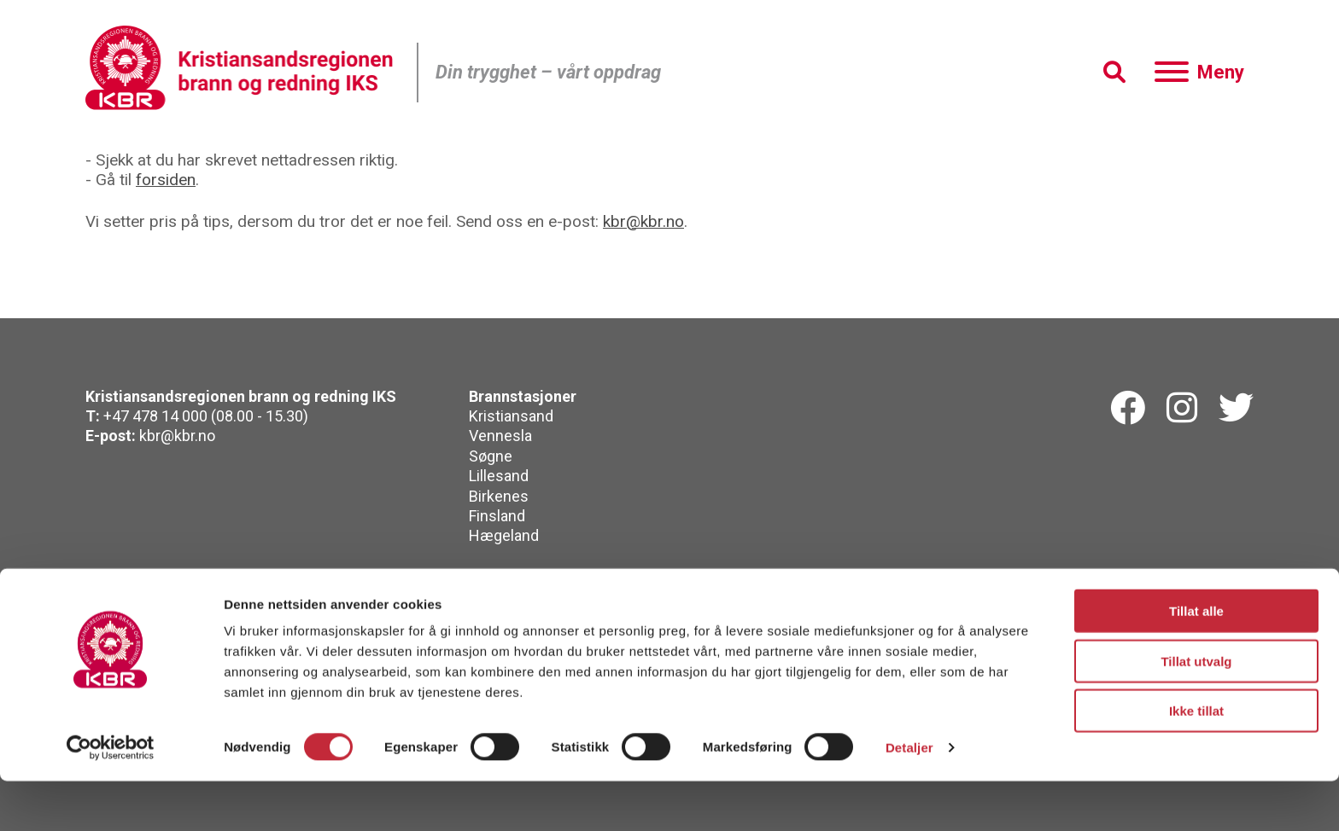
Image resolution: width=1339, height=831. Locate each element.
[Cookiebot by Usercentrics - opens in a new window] (110, 798)
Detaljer (909, 797)
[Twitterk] (1236, 408)
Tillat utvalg (1196, 711)
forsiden (166, 179)
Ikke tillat (1196, 760)
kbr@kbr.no (643, 221)
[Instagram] (1182, 408)
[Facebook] (1127, 408)
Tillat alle (1196, 661)
